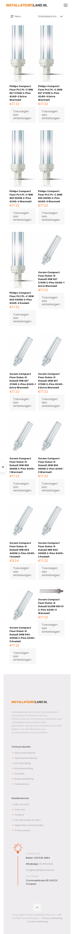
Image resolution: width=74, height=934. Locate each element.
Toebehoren (21, 784)
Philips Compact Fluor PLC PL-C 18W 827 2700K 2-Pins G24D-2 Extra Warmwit (21, 93)
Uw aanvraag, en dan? (27, 820)
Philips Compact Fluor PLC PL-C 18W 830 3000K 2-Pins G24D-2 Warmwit (21, 196)
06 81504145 (46, 864)
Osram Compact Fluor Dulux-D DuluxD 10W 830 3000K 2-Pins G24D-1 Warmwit (22, 465)
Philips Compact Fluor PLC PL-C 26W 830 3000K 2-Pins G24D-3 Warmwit (50, 196)
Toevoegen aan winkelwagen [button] (22, 114)
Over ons (19, 809)
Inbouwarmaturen (25, 753)
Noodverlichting (23, 768)
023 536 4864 (42, 858)
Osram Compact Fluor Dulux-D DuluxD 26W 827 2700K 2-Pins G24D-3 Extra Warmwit (50, 380)
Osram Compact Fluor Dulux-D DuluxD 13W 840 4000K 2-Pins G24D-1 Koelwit (22, 549)
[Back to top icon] (37, 907)
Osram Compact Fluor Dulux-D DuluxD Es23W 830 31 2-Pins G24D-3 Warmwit (50, 606)
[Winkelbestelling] (51, 16)
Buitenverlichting (24, 779)
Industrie (19, 773)
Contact (19, 814)
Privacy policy (22, 830)
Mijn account (21, 804)
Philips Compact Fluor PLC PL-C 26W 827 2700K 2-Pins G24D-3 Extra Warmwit (50, 93)
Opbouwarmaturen (25, 758)
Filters (15, 16)
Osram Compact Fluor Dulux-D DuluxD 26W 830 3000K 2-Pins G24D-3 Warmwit (51, 465)
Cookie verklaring (38, 921)
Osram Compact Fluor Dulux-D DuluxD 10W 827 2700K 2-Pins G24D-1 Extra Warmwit (51, 279)
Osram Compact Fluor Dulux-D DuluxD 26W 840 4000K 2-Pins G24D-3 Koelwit (22, 634)
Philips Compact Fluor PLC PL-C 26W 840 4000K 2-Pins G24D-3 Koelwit (21, 298)
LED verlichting (22, 763)
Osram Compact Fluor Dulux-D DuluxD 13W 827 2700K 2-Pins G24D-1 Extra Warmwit (22, 380)
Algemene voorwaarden (28, 825)
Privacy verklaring (52, 918)
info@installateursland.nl (40, 870)
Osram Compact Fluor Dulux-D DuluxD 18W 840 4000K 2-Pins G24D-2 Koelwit (51, 549)
